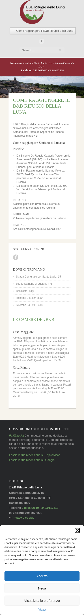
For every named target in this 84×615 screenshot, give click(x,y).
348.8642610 (40, 70)
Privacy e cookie (22, 517)
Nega (42, 588)
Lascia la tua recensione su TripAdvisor (34, 455)
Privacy (42, 609)
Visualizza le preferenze (42, 600)
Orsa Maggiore (23, 332)
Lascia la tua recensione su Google (32, 460)
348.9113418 (57, 70)
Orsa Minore (21, 367)
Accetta (41, 576)
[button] (77, 530)
